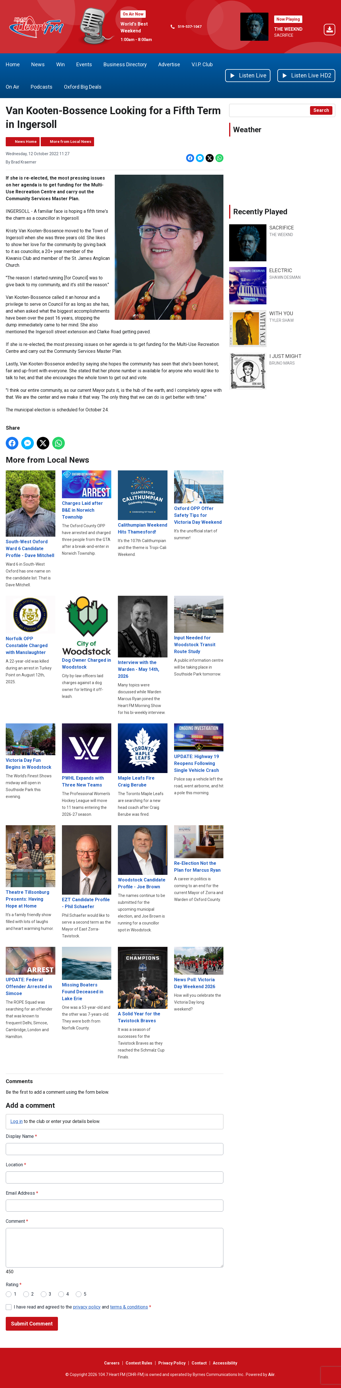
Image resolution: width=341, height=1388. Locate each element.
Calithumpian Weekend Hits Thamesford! (142, 502)
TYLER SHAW (281, 320)
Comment (17, 1221)
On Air (12, 87)
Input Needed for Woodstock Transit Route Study (199, 624)
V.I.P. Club (202, 64)
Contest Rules (139, 1363)
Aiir (271, 1374)
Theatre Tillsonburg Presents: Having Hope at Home (30, 867)
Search (321, 110)
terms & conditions (129, 1306)
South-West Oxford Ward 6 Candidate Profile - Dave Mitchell (30, 514)
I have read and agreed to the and (82, 1306)
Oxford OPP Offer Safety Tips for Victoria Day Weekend (199, 497)
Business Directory (125, 64)
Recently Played (260, 211)
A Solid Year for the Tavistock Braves (142, 985)
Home (13, 64)
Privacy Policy (172, 1363)
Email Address (22, 1193)
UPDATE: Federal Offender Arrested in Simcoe (30, 971)
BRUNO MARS (282, 363)
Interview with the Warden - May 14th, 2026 (142, 637)
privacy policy (87, 1306)
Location (16, 1164)
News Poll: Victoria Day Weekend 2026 (199, 968)
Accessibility (225, 1363)
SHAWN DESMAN (285, 277)
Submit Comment (32, 1324)
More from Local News (70, 141)
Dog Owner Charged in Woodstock (87, 632)
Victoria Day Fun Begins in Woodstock (30, 746)
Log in (16, 1121)
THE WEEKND (288, 29)
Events (84, 64)
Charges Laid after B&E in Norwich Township (87, 495)
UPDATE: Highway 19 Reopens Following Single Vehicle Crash (199, 748)
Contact (199, 1363)
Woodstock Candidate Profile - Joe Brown (142, 857)
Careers (112, 1363)
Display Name (21, 1136)
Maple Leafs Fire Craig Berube (142, 755)
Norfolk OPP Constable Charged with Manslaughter (30, 625)
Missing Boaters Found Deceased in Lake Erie (87, 974)
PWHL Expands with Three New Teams (87, 755)
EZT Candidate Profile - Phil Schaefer (87, 867)
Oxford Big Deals (83, 87)
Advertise (169, 64)
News (38, 64)
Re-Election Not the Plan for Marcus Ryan (199, 849)
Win (60, 64)
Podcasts (41, 87)
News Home (26, 141)
